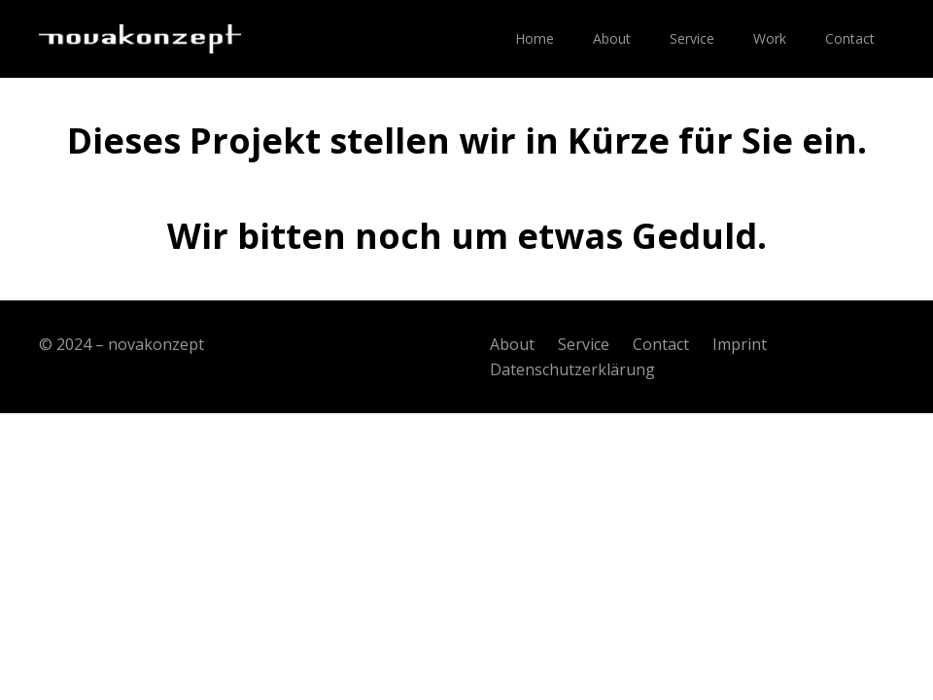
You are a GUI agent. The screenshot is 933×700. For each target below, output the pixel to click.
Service (583, 344)
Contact (661, 344)
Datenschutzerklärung (572, 369)
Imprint (739, 344)
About (512, 344)
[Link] (140, 38)
